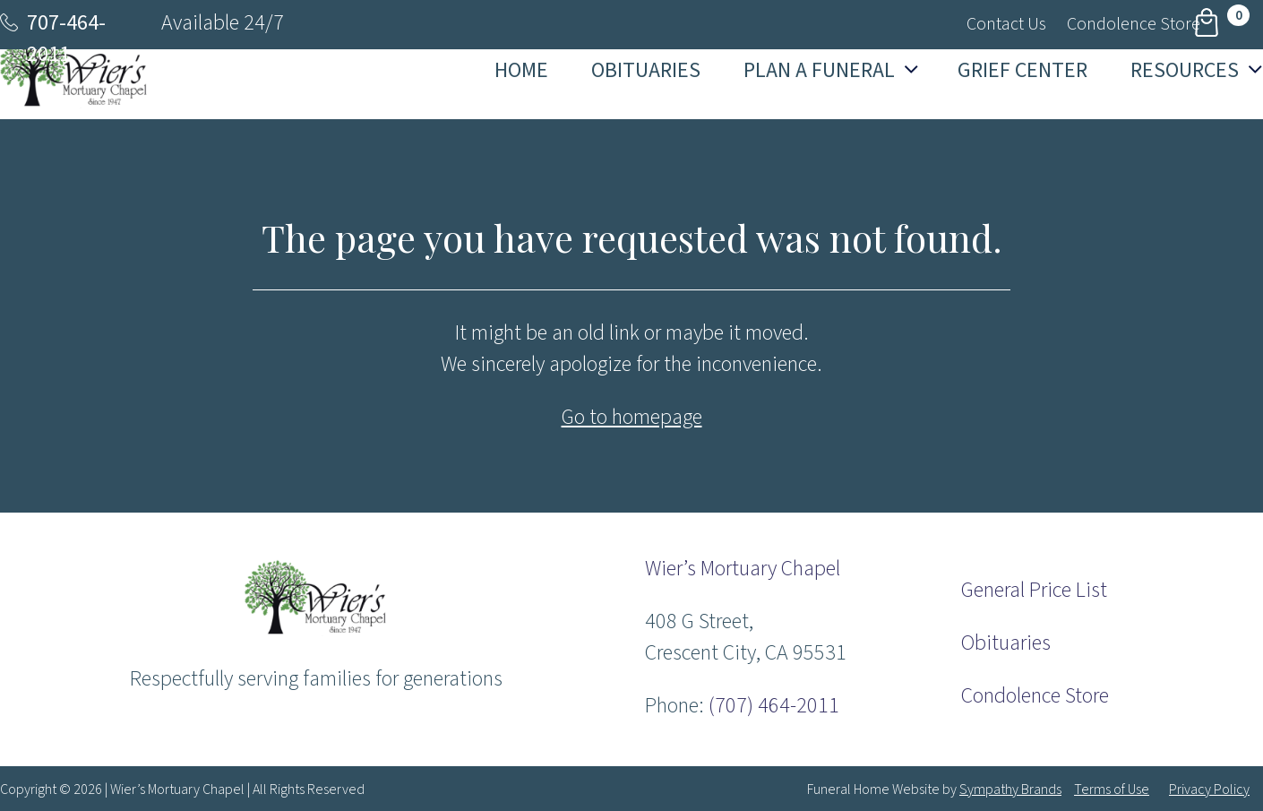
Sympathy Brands (1010, 789)
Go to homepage (632, 417)
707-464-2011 (66, 38)
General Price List (1034, 590)
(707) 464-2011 (774, 705)
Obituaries (1006, 643)
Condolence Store (1035, 696)
